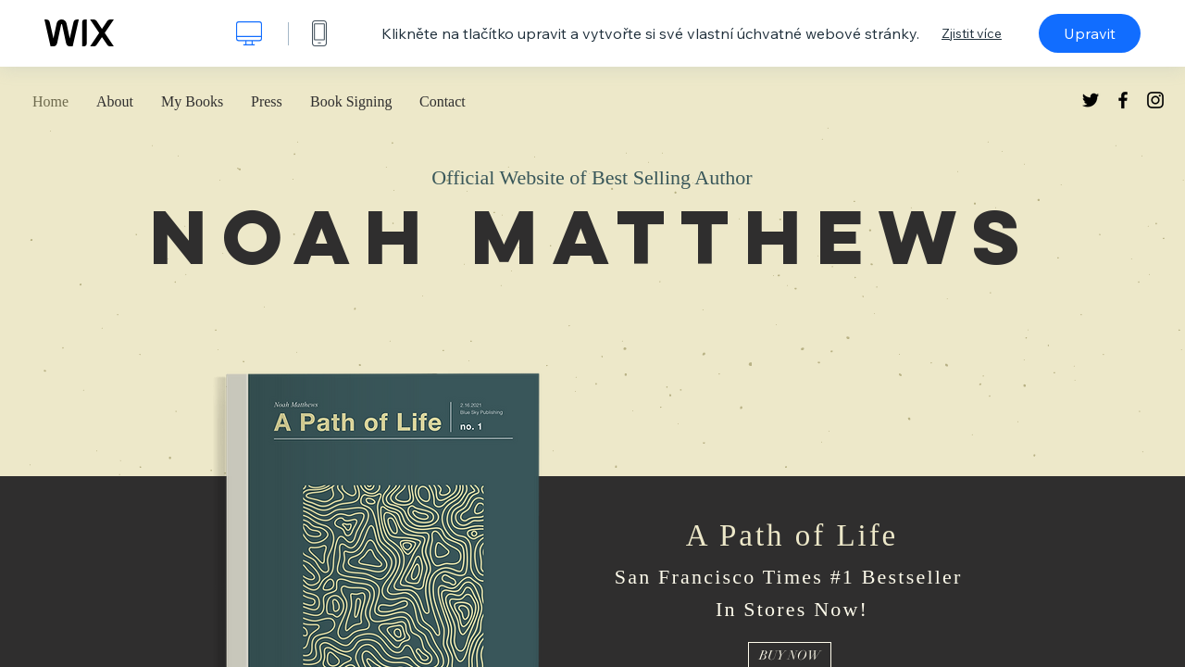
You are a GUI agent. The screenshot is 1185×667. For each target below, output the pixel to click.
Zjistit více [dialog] (972, 33)
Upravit (1090, 33)
